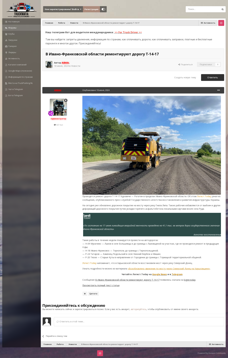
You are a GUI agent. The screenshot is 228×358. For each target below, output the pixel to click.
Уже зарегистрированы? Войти (63, 9)
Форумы (12, 27)
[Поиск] (196, 9)
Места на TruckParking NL (20, 83)
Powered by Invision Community (212, 353)
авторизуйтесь (138, 309)
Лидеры (12, 52)
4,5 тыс (58, 124)
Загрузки (12, 40)
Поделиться (185, 64)
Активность (14, 58)
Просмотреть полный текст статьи (100, 285)
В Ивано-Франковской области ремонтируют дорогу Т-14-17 (127, 279)
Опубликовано (95, 90)
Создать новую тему (185, 77)
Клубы (11, 33)
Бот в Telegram (15, 95)
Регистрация (91, 9)
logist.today (190, 279)
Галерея (12, 46)
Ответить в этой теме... (70, 321)
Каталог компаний (17, 64)
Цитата (93, 293)
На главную (14, 21)
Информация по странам (20, 77)
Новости (75, 65)
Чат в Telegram (15, 89)
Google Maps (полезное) (20, 70)
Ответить (212, 77)
